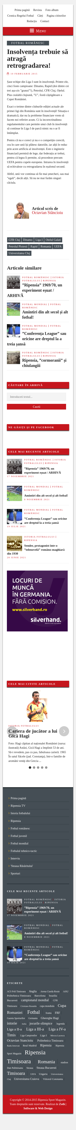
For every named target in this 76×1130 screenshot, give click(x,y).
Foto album (51, 10)
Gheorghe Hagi (50, 1018)
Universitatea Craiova (26, 1079)
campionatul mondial (35, 1000)
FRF (57, 1012)
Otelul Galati (53, 240)
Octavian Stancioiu (20, 1040)
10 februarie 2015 (24, 73)
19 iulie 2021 (16, 526)
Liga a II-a (14, 1029)
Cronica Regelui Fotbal (20, 15)
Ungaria (43, 1073)
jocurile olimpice (40, 1023)
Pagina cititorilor (56, 15)
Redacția (32, 21)
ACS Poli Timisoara (16, 991)
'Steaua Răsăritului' (22, 866)
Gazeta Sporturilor (16, 1018)
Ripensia (49, 280)
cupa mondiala (47, 1006)
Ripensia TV (18, 805)
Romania (46, 246)
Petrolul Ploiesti (18, 246)
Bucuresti (12, 1000)
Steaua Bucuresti (46, 1067)
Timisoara (16, 1073)
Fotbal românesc (28, 43)
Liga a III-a (35, 1029)
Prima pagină (22, 10)
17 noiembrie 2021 (20, 476)
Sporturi (15, 873)
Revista (37, 10)
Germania (32, 1018)
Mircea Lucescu (57, 1035)
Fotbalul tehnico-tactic (24, 851)
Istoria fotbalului (39, 536)
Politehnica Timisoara (50, 1040)
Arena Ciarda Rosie (50, 991)
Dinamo (27, 240)
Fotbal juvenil (19, 836)
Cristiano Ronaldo (28, 1006)
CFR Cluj (14, 240)
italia (24, 1023)
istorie (12, 1023)
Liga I (39, 240)
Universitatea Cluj (19, 253)
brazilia (53, 995)
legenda (61, 1023)
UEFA (58, 246)
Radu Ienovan (13, 1045)
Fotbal (33, 1012)
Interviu (15, 858)
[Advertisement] (27, 651)
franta (48, 1013)
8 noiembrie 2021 (37, 499)
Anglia (33, 991)
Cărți (40, 15)
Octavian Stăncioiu (47, 212)
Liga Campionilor (28, 1035)
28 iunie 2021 (16, 557)
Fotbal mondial (34, 304)
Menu (38, 30)
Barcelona (39, 995)
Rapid (33, 246)
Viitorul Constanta (53, 1079)
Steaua (29, 1068)
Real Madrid (30, 1045)
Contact (44, 21)
